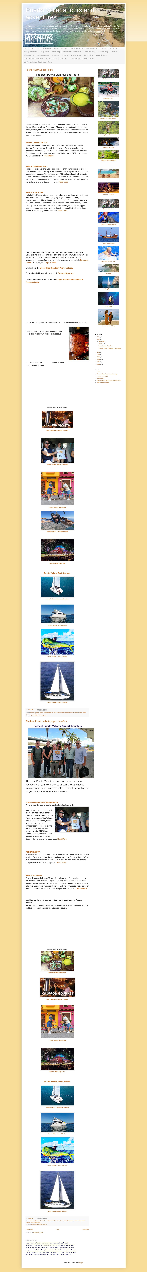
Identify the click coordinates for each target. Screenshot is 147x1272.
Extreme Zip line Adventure (108, 160)
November (102, 341)
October (101, 344)
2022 (98, 339)
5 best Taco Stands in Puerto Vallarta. (56, 268)
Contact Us (114, 52)
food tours (32, 712)
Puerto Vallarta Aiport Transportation (42, 802)
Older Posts (85, 1229)
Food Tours (63, 58)
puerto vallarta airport (43, 1220)
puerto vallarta (39, 712)
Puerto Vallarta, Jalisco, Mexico (39, 715)
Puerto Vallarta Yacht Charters (57, 625)
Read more (61, 862)
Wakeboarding (103, 52)
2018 (98, 359)
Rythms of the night (60, 48)
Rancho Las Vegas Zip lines (108, 118)
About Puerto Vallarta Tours (72, 52)
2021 (98, 352)
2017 (98, 362)
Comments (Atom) (38, 1232)
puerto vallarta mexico (62, 712)
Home (32, 48)
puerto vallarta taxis (35, 1222)
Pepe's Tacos (50, 263)
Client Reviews (29, 55)
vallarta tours (37, 714)
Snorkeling (55, 55)
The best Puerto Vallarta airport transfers (46, 721)
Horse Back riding (89, 52)
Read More (63, 182)
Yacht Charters (89, 58)
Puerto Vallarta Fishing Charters (57, 656)
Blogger (81, 1262)
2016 (98, 364)
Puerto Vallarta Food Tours (39, 70)
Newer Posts (29, 1229)
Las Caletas (113, 48)
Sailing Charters (75, 58)
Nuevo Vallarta (88, 55)
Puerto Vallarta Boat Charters (57, 573)
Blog (25, 48)
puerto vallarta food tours (50, 712)
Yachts (104, 48)
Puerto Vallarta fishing (44, 48)
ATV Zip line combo (30, 52)
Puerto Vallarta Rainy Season (33, 58)
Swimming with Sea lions (108, 261)
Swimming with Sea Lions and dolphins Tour (84, 48)
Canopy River (44, 52)
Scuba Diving (108, 306)
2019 (98, 357)
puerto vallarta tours (73, 712)
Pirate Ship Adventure (108, 243)
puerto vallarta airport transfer (70, 1220)
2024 (98, 337)
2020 (98, 354)
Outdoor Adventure (43, 55)
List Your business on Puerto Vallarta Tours (38, 62)
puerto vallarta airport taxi (55, 1220)
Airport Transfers (51, 58)
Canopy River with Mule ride (108, 135)
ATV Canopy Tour (108, 98)
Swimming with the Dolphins (108, 224)
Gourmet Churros (65, 273)
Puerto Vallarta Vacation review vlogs (107, 374)
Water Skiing (56, 52)
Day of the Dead (101, 55)
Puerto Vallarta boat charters (71, 55)
